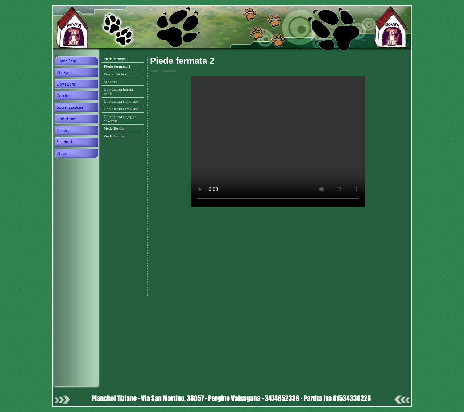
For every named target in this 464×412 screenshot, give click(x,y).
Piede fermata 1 (116, 59)
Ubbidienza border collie (118, 91)
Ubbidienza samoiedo (121, 101)
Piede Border (114, 128)
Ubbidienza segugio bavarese (120, 118)
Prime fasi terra (116, 74)
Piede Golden (114, 136)
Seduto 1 (111, 81)
